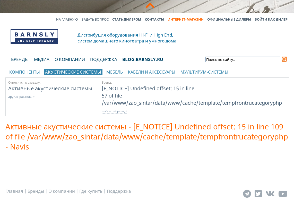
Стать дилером (126, 19)
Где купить (90, 191)
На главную (67, 19)
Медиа (41, 59)
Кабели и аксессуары (151, 72)
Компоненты (24, 72)
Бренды (20, 59)
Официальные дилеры (229, 19)
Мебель (114, 72)
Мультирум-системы (204, 72)
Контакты (154, 19)
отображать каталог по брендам (256, 71)
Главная (14, 191)
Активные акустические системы (50, 88)
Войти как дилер (271, 19)
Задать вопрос (95, 19)
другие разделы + (21, 96)
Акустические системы (73, 72)
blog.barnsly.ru (142, 59)
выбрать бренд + (114, 111)
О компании (70, 59)
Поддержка (103, 59)
